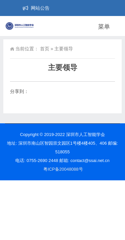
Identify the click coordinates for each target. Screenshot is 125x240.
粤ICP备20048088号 (63, 169)
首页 (44, 48)
